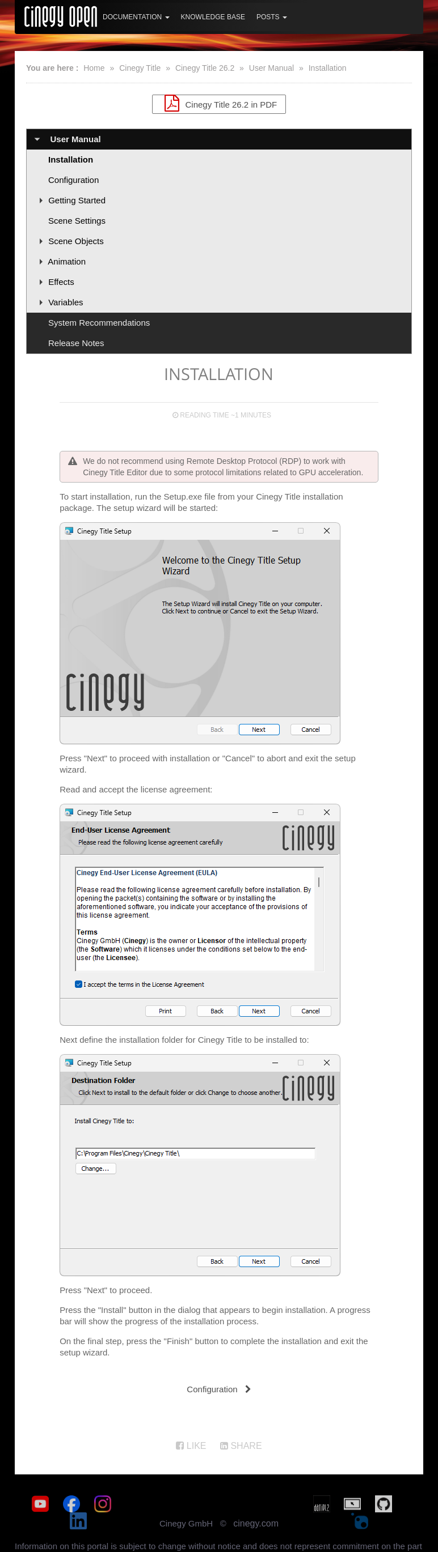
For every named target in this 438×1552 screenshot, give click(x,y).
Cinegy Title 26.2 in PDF (219, 103)
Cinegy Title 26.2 (204, 68)
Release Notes (76, 343)
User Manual (271, 68)
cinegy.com (256, 1506)
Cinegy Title (140, 68)
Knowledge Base (213, 17)
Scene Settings (77, 220)
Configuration (73, 180)
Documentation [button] (136, 17)
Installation (328, 68)
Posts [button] (271, 17)
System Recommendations (99, 322)
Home (93, 68)
